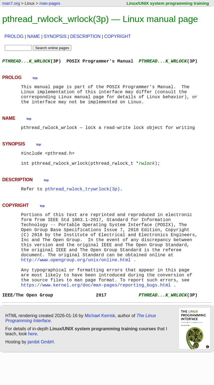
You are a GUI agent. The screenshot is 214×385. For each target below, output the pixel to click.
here (32, 364)
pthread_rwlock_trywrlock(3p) (82, 200)
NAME (33, 36)
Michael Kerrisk (100, 345)
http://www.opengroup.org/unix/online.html (76, 282)
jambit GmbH (41, 372)
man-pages (49, 3)
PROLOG (13, 36)
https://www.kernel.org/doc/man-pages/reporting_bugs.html (96, 313)
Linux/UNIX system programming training (168, 3)
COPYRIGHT (117, 36)
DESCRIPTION (85, 36)
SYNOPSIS (55, 36)
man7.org (11, 3)
